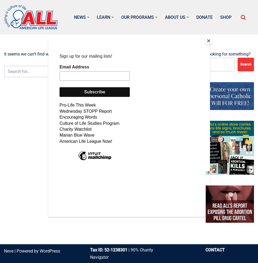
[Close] (209, 41)
